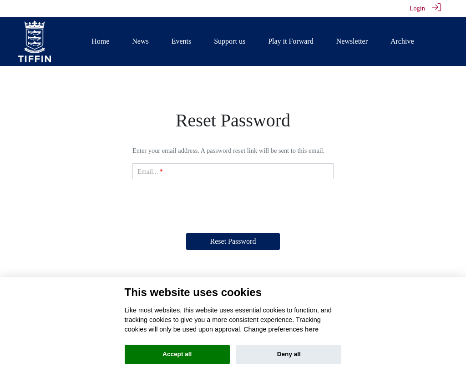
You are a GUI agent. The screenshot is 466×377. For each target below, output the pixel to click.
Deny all (289, 354)
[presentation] (233, 204)
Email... (147, 171)
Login (417, 8)
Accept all (177, 354)
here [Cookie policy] (312, 329)
